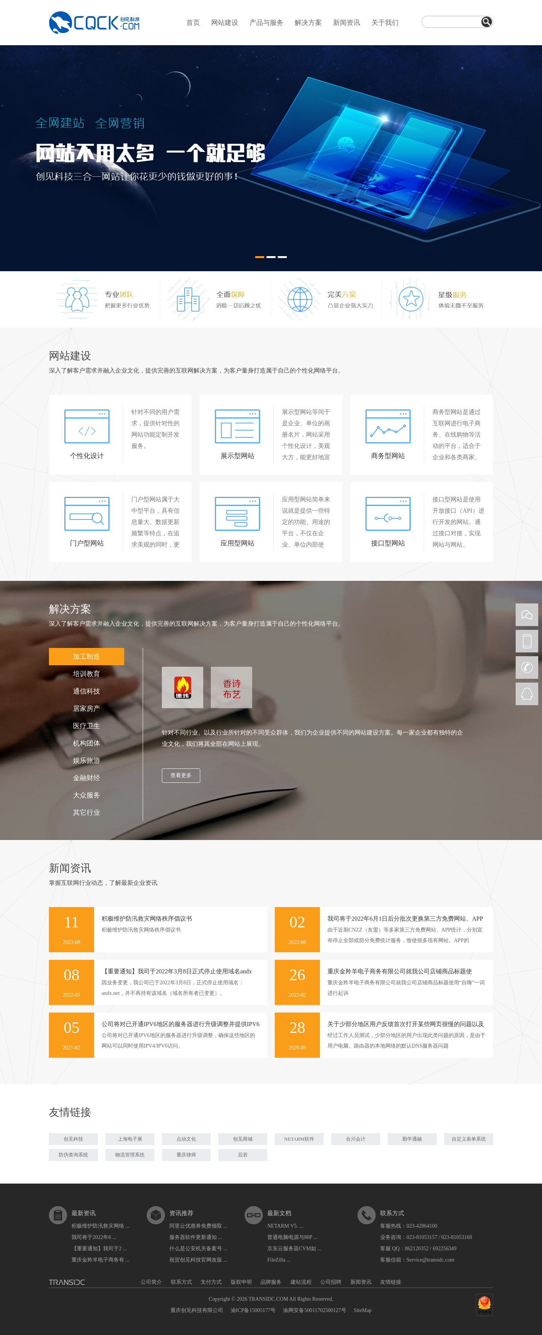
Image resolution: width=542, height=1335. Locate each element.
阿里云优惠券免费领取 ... (198, 1226)
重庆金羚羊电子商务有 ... (100, 1260)
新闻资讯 (346, 22)
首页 (193, 22)
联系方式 (181, 1282)
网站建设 (224, 22)
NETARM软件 (299, 1139)
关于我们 (385, 22)
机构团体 (86, 743)
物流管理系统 (130, 1155)
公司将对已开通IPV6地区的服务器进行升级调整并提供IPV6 (181, 1024)
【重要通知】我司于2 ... (99, 1248)
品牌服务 (271, 1282)
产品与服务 (266, 22)
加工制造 (86, 656)
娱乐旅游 (86, 760)
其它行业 (86, 812)
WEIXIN (527, 614)
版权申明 (241, 1282)
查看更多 (181, 775)
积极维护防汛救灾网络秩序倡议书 (147, 918)
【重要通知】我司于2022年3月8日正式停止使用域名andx (177, 971)
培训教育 (86, 674)
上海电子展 (130, 1139)
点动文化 (186, 1139)
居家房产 (86, 708)
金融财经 (86, 778)
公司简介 (151, 1282)
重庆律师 (186, 1155)
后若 (243, 1155)
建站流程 (301, 1282)
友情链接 (390, 1282)
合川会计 (355, 1139)
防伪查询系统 (73, 1155)
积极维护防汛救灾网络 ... (100, 1226)
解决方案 (308, 22)
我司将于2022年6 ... (94, 1237)
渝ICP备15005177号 (253, 1310)
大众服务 (86, 795)
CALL (527, 667)
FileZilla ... (279, 1260)
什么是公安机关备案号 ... (198, 1248)
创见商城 (243, 1139)
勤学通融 (412, 1139)
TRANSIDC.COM (268, 1299)
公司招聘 (330, 1282)
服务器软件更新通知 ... (195, 1237)
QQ (527, 694)
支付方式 (211, 1282)
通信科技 (86, 691)
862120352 (417, 1248)
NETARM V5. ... (285, 1226)
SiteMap (362, 1310)
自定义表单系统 (469, 1139)
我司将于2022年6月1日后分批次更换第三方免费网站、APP (405, 918)
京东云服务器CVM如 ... (294, 1248)
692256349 (445, 1248)
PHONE (527, 641)
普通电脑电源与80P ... (292, 1237)
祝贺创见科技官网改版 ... (198, 1260)
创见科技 (73, 1139)
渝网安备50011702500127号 (314, 1310)
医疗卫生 (86, 726)
